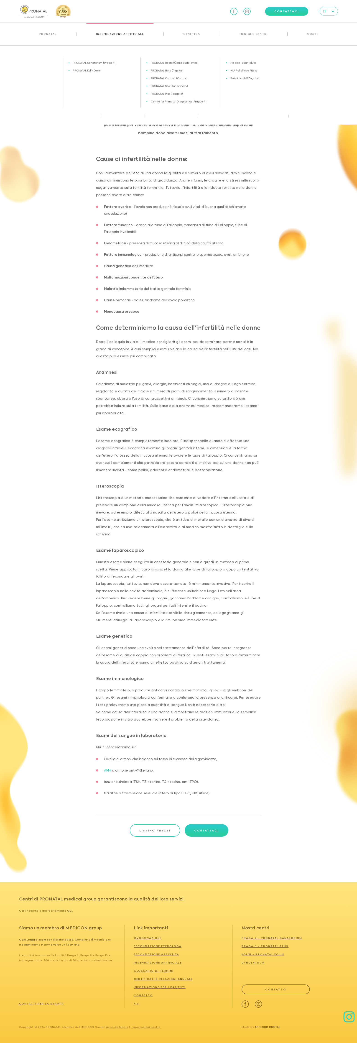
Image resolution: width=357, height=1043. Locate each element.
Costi (312, 34)
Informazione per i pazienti (160, 987)
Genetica (191, 34)
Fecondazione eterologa (157, 946)
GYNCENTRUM (253, 962)
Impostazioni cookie (146, 1027)
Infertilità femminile (42, 55)
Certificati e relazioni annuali (163, 979)
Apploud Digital (267, 1027)
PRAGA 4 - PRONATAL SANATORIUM (272, 938)
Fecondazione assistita (156, 954)
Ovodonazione (148, 938)
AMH (107, 770)
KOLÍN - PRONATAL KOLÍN (263, 954)
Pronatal (48, 34)
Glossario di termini (153, 970)
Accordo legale (117, 1027)
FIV (136, 1003)
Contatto (143, 995)
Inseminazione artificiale (120, 34)
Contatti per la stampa (41, 1003)
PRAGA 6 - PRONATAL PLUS (265, 946)
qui (69, 910)
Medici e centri (254, 34)
